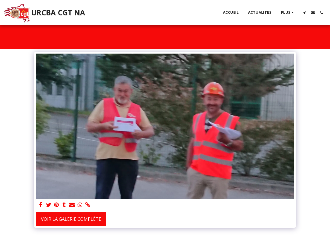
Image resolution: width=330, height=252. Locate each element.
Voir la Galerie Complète (71, 219)
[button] (304, 13)
